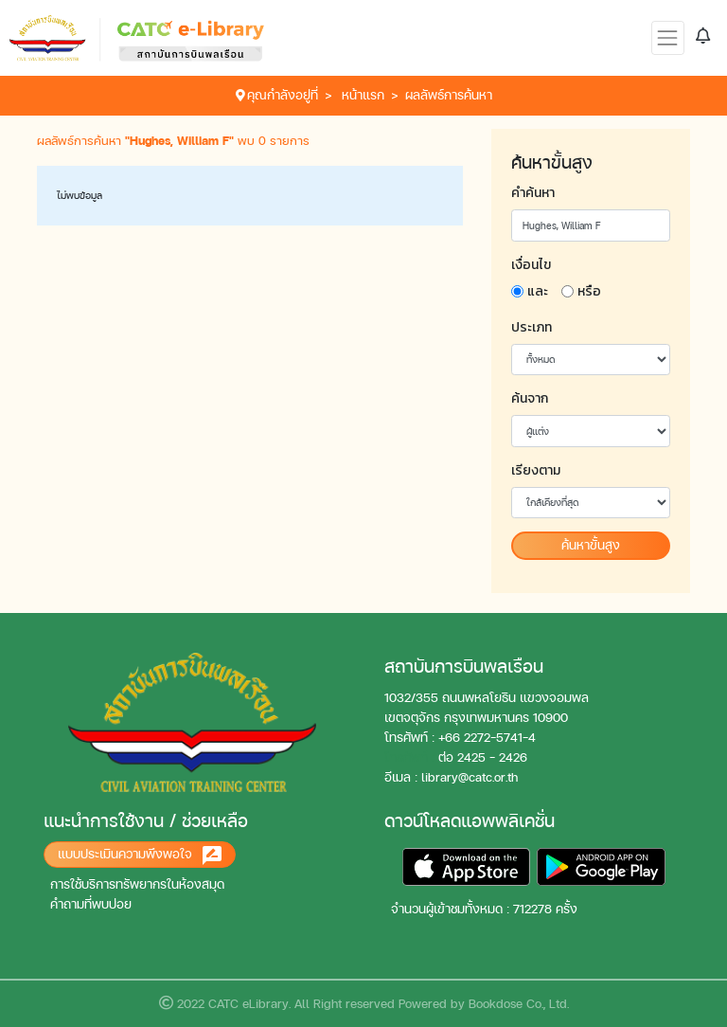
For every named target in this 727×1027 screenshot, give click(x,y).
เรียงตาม (535, 470)
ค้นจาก (529, 398)
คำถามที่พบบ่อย (91, 904)
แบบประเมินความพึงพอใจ (140, 855)
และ (537, 291)
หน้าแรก (363, 95)
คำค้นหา (533, 193)
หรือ (589, 291)
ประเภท (531, 327)
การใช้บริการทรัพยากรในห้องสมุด (137, 884)
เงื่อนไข (531, 265)
